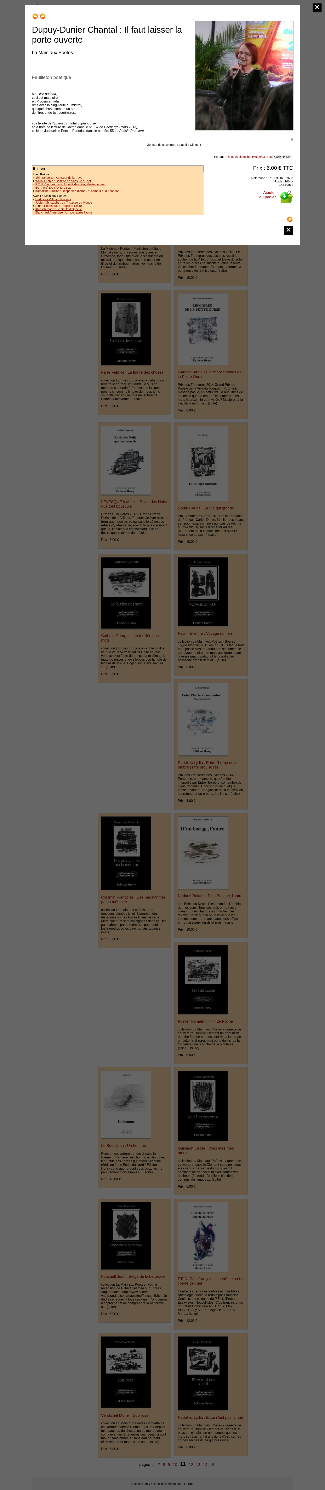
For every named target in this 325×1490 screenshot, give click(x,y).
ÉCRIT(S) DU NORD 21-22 (53, 187)
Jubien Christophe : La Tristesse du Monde (63, 202)
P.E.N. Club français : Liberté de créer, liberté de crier (70, 184)
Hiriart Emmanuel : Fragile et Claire (58, 206)
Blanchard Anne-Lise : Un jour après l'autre (63, 212)
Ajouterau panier (267, 194)
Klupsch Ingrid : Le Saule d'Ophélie (58, 209)
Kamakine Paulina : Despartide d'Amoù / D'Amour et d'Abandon (77, 191)
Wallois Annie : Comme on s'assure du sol (63, 181)
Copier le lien (282, 156)
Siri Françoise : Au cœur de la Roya (58, 177)
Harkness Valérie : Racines (53, 199)
